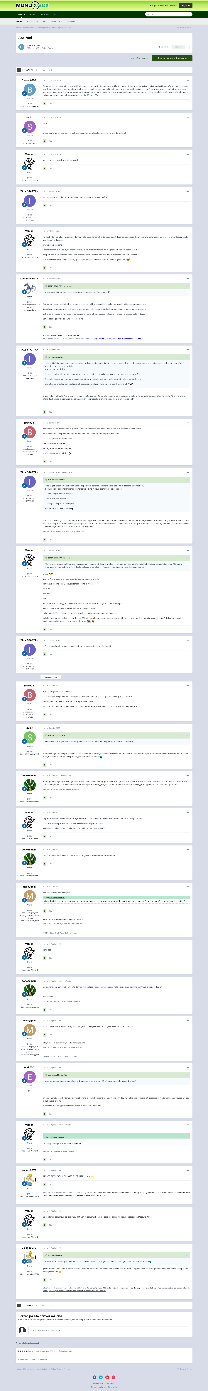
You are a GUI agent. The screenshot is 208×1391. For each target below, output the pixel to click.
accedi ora (77, 1319)
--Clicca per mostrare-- (57, 897)
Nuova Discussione (139, 58)
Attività (32, 14)
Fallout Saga (47, 48)
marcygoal (29, 886)
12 (30, 103)
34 (29, 751)
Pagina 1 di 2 (47, 70)
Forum (19, 21)
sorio (29, 117)
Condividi (163, 47)
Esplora (21, 15)
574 (29, 799)
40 (29, 215)
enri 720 (29, 1067)
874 (29, 1194)
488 (29, 910)
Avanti (29, 70)
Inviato (52, 80)
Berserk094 (35, 45)
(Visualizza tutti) (65, 1351)
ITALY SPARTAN (29, 191)
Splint (29, 728)
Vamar (29, 154)
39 (29, 446)
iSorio (34, 143)
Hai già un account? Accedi (163, 5)
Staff (45, 21)
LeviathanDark (29, 278)
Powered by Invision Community (104, 1387)
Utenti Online (56, 21)
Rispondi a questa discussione (172, 58)
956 (29, 178)
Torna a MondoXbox (49, 14)
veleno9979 (29, 1170)
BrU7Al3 (29, 422)
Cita (50, 103)
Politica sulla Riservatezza (104, 1384)
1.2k (29, 302)
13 (30, 141)
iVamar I (34, 180)
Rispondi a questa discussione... (46, 1330)
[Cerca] (157, 14)
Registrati (186, 5)
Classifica (71, 21)
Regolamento (32, 21)
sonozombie (29, 775)
